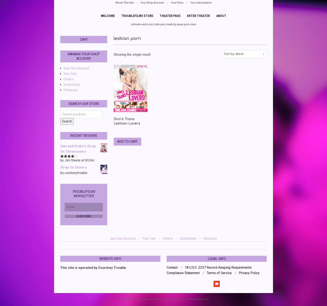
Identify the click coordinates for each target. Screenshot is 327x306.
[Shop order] (244, 54)
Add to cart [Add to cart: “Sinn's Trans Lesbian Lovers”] (127, 142)
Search (67, 121)
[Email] (83, 207)
